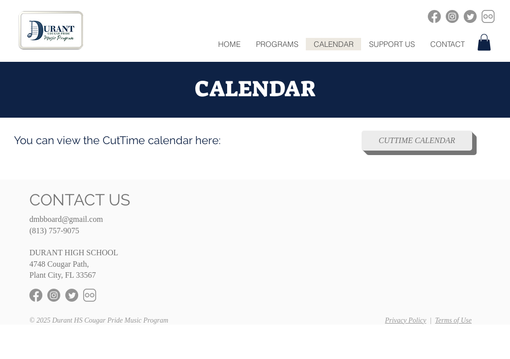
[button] (277, 44)
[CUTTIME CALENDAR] (417, 141)
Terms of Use (453, 320)
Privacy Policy (405, 320)
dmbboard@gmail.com (66, 219)
